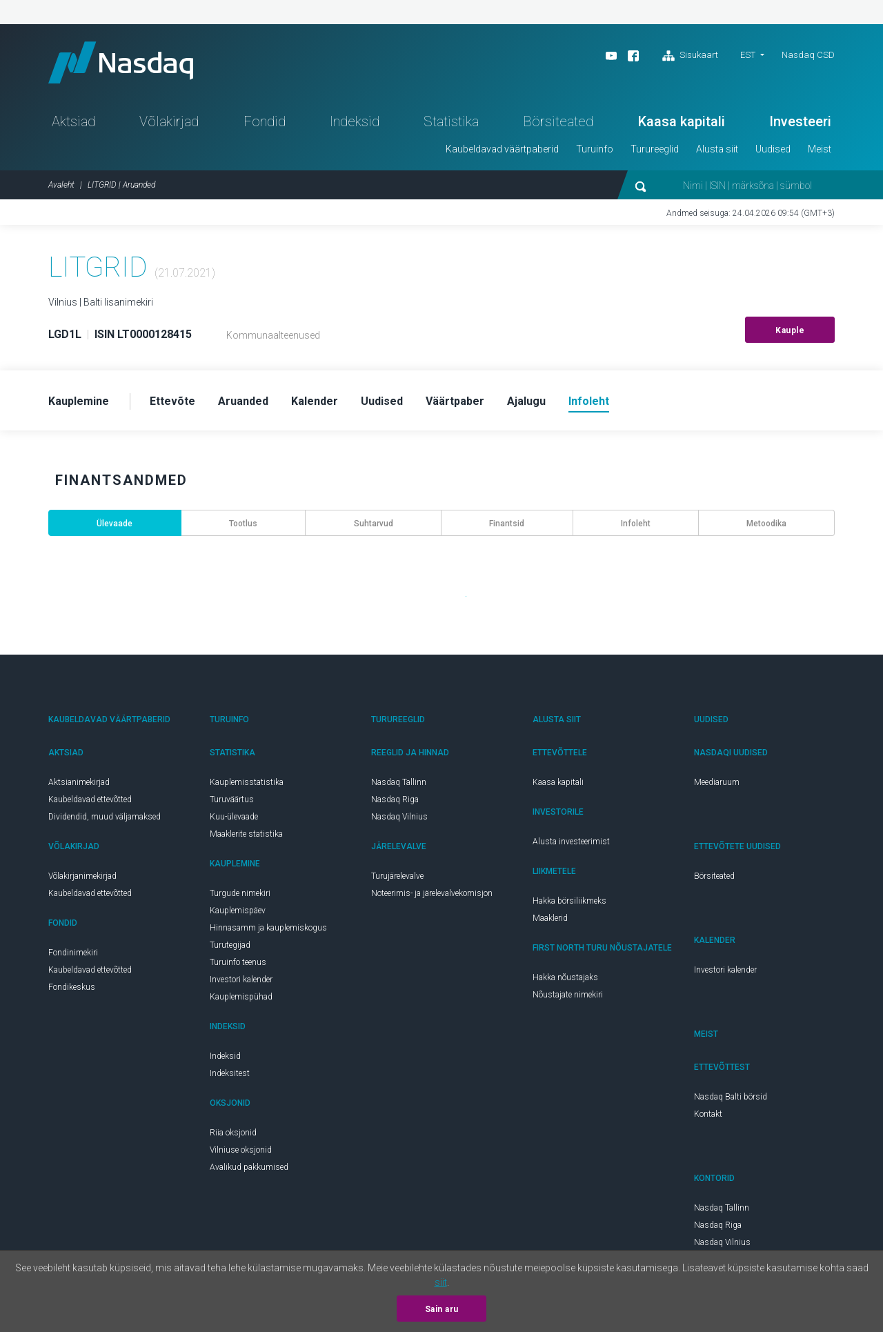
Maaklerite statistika (246, 834)
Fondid (265, 121)
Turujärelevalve (397, 876)
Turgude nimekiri (240, 893)
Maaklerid (550, 918)
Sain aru (442, 1309)
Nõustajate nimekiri (568, 995)
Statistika (451, 121)
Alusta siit (717, 149)
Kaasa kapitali (681, 121)
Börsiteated (558, 121)
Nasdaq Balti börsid (730, 1097)
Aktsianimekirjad (79, 782)
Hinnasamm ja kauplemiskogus (268, 928)
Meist (819, 149)
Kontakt (708, 1114)
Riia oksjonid (233, 1132)
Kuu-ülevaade (234, 817)
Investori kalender (241, 979)
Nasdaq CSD (808, 55)
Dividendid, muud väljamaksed (104, 817)
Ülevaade (114, 523)
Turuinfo (594, 149)
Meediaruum (717, 782)
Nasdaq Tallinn (398, 782)
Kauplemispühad (241, 997)
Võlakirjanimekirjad (82, 876)
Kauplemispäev (238, 910)
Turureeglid (655, 149)
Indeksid (354, 121)
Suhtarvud (373, 523)
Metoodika (766, 523)
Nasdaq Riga (395, 799)
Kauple (789, 330)
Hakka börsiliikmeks (569, 901)
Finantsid (506, 523)
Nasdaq (120, 62)
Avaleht (61, 185)
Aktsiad (73, 121)
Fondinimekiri (73, 952)
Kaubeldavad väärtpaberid (502, 149)
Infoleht (636, 523)
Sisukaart (690, 56)
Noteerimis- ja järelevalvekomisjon (432, 893)
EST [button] (747, 55)
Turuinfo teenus (238, 962)
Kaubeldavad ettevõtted (90, 799)
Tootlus (243, 523)
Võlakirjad (169, 121)
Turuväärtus (232, 799)
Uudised (773, 149)
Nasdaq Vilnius (399, 817)
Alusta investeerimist (571, 841)
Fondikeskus (71, 987)
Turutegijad (230, 945)
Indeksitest (230, 1073)
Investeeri (800, 121)
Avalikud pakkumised (249, 1167)
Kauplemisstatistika (247, 782)
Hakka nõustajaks (565, 977)
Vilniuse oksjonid (241, 1150)
